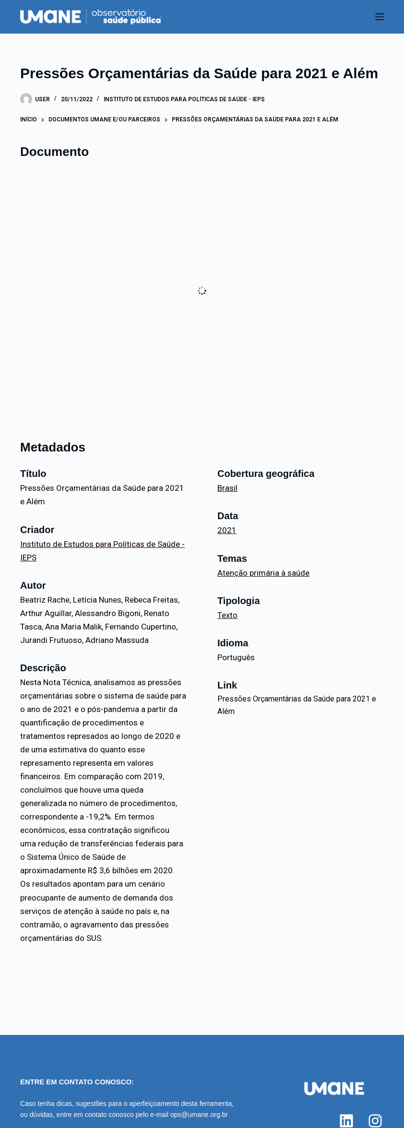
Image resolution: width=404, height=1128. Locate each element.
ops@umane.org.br (199, 1114)
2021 (227, 530)
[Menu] (379, 16)
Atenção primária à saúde (263, 573)
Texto (227, 615)
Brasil (227, 488)
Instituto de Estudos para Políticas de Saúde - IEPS (184, 99)
